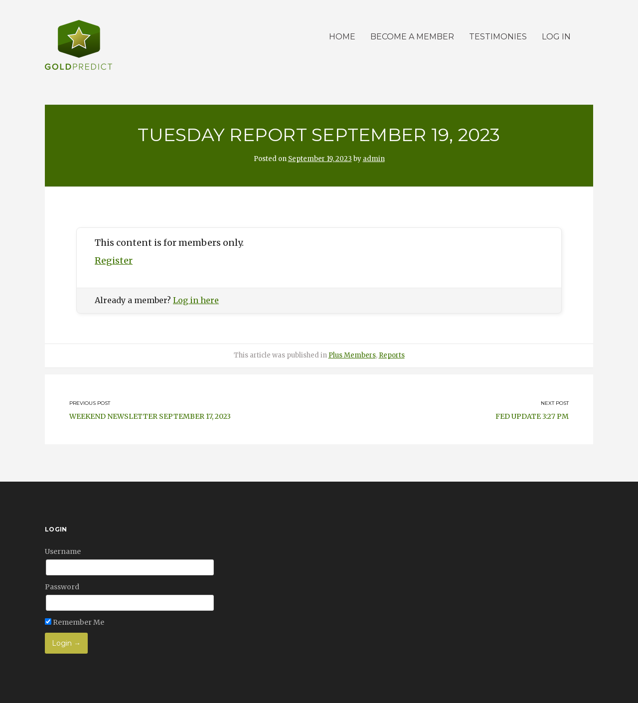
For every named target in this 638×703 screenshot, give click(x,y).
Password (62, 586)
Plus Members (352, 355)
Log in (556, 36)
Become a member (412, 36)
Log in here (196, 300)
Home (342, 36)
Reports (392, 355)
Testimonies (498, 36)
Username (63, 551)
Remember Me (74, 622)
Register (114, 260)
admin (374, 159)
